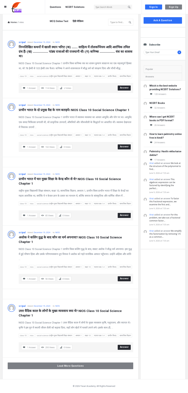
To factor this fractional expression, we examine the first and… (164, 201)
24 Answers (157, 142)
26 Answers (157, 125)
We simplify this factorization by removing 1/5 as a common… (165, 233)
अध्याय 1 (78, 76)
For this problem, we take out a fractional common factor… (164, 217)
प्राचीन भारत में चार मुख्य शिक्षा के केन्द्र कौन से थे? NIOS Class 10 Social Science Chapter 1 (70, 181)
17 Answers (157, 159)
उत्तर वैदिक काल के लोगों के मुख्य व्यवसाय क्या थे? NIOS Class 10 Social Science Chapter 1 (71, 313)
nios (31, 76)
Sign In (153, 7)
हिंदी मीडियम (78, 21)
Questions (55, 7)
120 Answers (157, 94)
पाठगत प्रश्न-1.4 (99, 76)
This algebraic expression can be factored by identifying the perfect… (162, 184)
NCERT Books (157, 103)
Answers (149, 76)
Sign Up (173, 7)
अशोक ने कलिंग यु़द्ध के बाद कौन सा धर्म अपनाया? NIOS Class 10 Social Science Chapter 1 (71, 239)
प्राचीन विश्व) (112, 76)
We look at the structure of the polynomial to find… (165, 166)
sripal (22, 42)
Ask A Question (162, 20)
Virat (151, 163)
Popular (149, 69)
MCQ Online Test (59, 21)
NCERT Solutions (74, 7)
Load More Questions (70, 365)
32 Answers (157, 107)
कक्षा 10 (87, 76)
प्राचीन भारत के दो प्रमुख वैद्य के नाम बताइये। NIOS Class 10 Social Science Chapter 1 (74, 110)
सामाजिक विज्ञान (125, 76)
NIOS (57, 42)
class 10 (23, 76)
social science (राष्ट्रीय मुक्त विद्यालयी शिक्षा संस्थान (54, 76)
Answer (124, 87)
